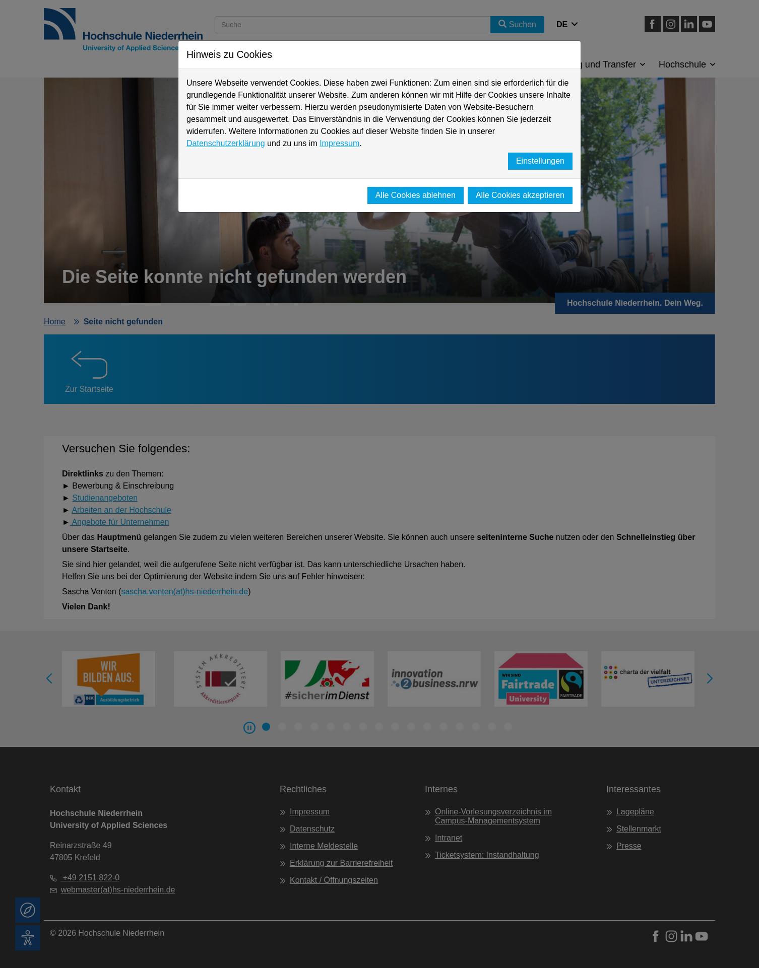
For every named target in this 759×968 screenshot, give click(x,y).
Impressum (339, 143)
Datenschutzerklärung (225, 143)
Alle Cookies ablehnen (415, 195)
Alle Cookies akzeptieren (520, 195)
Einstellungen (540, 161)
